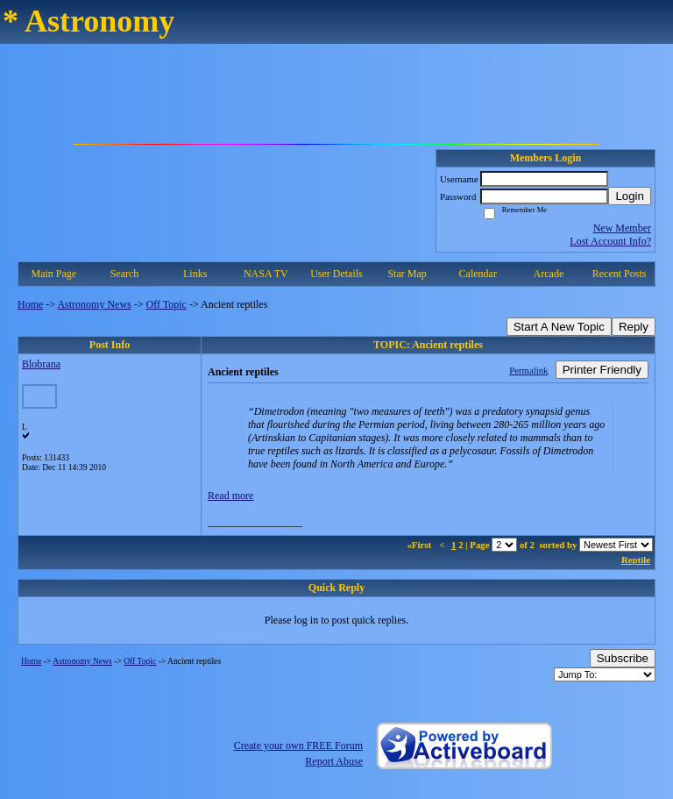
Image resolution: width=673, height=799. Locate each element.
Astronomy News (94, 304)
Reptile (635, 559)
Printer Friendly (602, 369)
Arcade (549, 274)
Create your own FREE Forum (298, 745)
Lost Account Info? (610, 241)
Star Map (406, 274)
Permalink (528, 370)
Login (629, 196)
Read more (230, 495)
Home (30, 304)
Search (124, 274)
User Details (336, 274)
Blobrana (41, 364)
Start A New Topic (559, 326)
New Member (622, 228)
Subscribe (622, 658)
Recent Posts (619, 274)
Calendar (478, 274)
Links (195, 274)
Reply (633, 326)
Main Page (54, 274)
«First (420, 544)
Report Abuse (334, 761)
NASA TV (266, 274)
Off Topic (166, 304)
